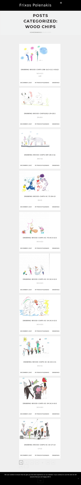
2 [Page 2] (26, 462)
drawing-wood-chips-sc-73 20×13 (40, 196)
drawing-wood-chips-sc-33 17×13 (40, 445)
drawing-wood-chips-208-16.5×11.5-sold (40, 69)
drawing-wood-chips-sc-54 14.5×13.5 (40, 320)
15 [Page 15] (53, 462)
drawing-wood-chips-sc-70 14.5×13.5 (40, 238)
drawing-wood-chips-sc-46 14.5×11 (39, 362)
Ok (40, 481)
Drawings (38, 32)
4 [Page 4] (37, 462)
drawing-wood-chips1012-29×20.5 (40, 113)
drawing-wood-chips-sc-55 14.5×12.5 (40, 279)
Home (32, 32)
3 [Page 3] (31, 462)
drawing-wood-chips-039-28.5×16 (39, 155)
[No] (78, 478)
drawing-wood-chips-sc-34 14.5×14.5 (40, 403)
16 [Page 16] (21, 466)
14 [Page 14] (48, 462)
